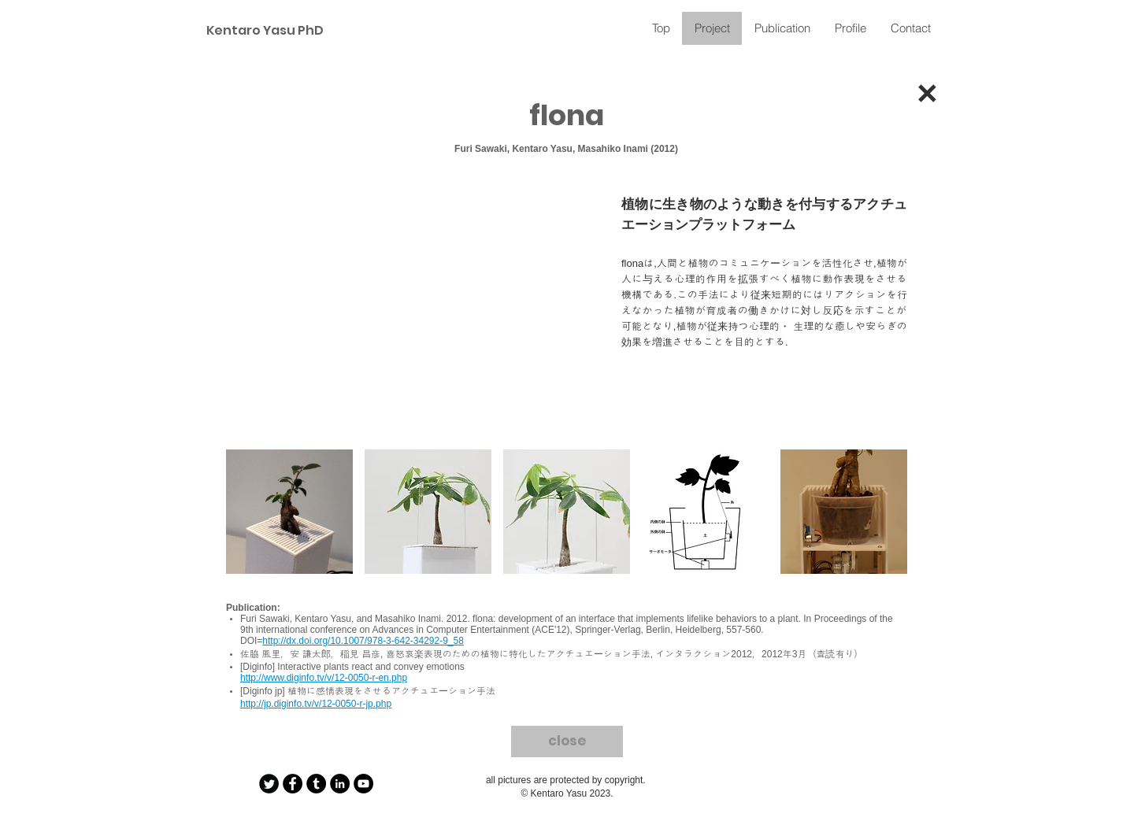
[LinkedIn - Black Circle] (340, 783)
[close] (567, 741)
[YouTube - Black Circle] (363, 783)
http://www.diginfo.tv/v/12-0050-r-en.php (323, 677)
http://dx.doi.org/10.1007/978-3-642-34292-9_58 (363, 640)
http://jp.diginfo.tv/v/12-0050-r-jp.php (315, 703)
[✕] (926, 97)
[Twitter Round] (269, 783)
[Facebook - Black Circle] (292, 783)
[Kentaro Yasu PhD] (262, 31)
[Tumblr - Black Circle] (316, 783)
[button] (289, 511)
